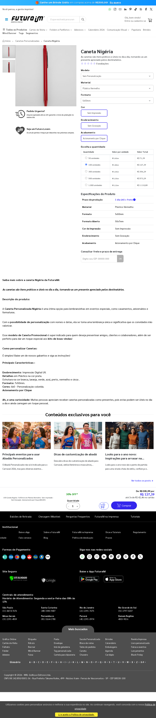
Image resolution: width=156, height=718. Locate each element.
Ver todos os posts (142, 480)
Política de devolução (82, 537)
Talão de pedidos (87, 647)
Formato (86, 94)
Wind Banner (34, 650)
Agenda (109, 650)
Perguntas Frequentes (78, 516)
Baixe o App (24, 532)
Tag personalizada (62, 650)
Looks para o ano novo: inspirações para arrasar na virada (123, 458)
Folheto (6, 647)
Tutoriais (135, 516)
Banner (31, 647)
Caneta (83, 650)
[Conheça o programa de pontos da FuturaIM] (45, 131)
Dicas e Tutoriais (113, 532)
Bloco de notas (87, 643)
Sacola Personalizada (90, 639)
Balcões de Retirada (20, 516)
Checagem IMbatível (49, 516)
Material (85, 82)
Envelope (58, 643)
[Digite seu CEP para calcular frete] (99, 258)
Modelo (85, 70)
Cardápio (109, 654)
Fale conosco (25, 537)
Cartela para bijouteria (64, 654)
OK (120, 258)
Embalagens (111, 647)
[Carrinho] (150, 20)
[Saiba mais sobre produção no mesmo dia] (45, 114)
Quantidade (73, 500)
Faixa (30, 654)
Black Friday (137, 654)
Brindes (108, 639)
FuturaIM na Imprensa (107, 516)
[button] (117, 63)
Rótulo (31, 643)
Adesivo (6, 654)
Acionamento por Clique (94, 138)
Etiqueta (32, 639)
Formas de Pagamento (16, 549)
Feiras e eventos (138, 647)
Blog (46, 537)
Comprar (124, 505)
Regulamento (139, 532)
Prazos (109, 537)
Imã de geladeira (62, 647)
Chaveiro (84, 654)
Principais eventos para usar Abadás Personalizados (21, 456)
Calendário (110, 643)
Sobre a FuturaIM (52, 532)
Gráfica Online (9, 639)
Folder (5, 650)
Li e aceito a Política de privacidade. (76, 714)
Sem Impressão (94, 112)
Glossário (15, 661)
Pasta (56, 639)
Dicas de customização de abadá (75, 454)
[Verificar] (18, 578)
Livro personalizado (140, 643)
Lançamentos (137, 650)
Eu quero (115, 2)
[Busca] (83, 19)
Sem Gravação (94, 125)
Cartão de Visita (9, 643)
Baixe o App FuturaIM (93, 571)
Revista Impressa (138, 639)
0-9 (142, 662)
